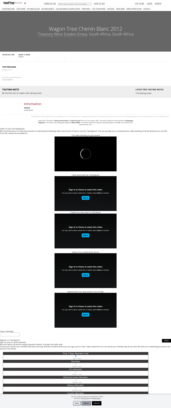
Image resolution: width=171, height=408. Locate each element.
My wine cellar (33, 9)
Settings (86, 403)
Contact (146, 9)
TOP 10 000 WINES (99, 9)
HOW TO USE (99, 3)
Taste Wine (20, 9)
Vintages (111, 9)
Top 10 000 (139, 3)
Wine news (120, 9)
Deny (77, 403)
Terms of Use (85, 398)
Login (149, 3)
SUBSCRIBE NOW (8, 9)
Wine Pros (86, 9)
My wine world (47, 9)
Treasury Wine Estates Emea (62, 34)
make (21, 93)
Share (166, 341)
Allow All (96, 403)
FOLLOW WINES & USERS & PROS (68, 9)
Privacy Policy (96, 398)
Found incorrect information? (11, 78)
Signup (158, 3)
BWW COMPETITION (134, 9)
